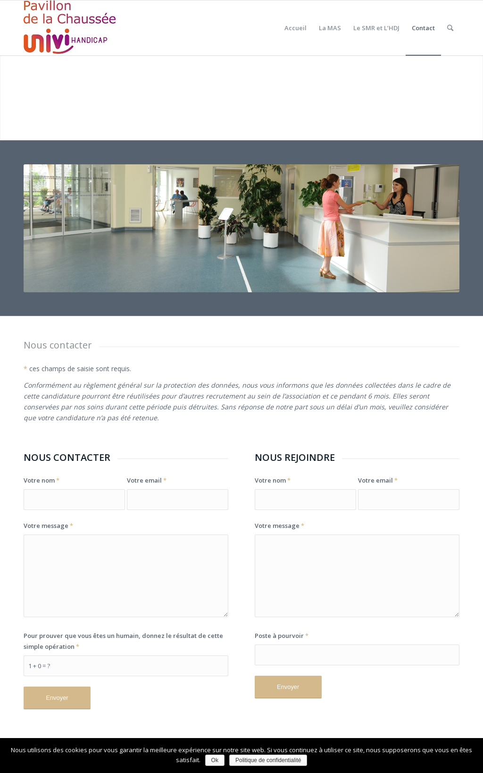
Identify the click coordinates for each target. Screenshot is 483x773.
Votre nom (41, 480)
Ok (214, 760)
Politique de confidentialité (268, 760)
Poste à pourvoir (281, 635)
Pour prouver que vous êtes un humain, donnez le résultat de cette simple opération (123, 641)
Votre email (147, 480)
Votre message (48, 525)
